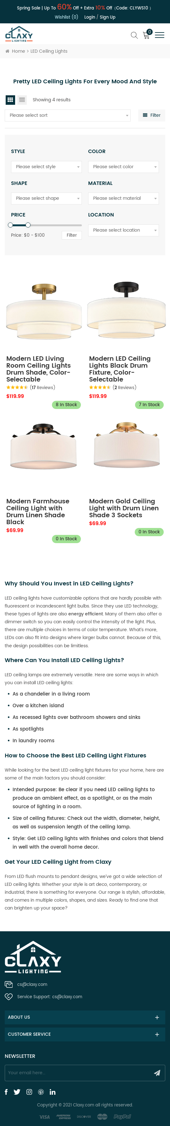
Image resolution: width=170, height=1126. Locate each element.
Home (15, 51)
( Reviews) (42, 388)
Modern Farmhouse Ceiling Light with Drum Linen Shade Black (37, 512)
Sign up (108, 17)
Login (89, 17)
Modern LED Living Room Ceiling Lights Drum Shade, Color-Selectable (38, 369)
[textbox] (67, 115)
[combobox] (68, 115)
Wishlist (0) (66, 17)
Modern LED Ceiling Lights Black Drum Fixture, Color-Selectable (120, 369)
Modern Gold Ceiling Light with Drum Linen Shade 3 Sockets (124, 508)
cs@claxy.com (32, 984)
